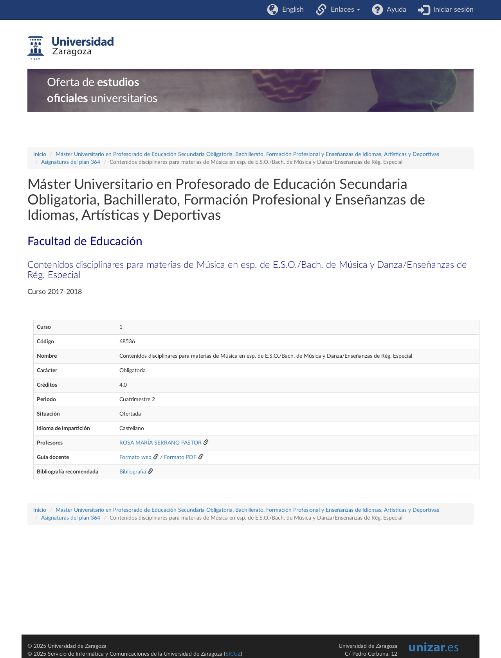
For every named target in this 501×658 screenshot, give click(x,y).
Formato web (135, 457)
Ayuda (394, 9)
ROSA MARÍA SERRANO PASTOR (160, 443)
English (291, 9)
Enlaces (343, 9)
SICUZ (233, 654)
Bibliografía (132, 472)
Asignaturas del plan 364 (70, 162)
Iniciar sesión (451, 9)
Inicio (39, 154)
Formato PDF (180, 457)
